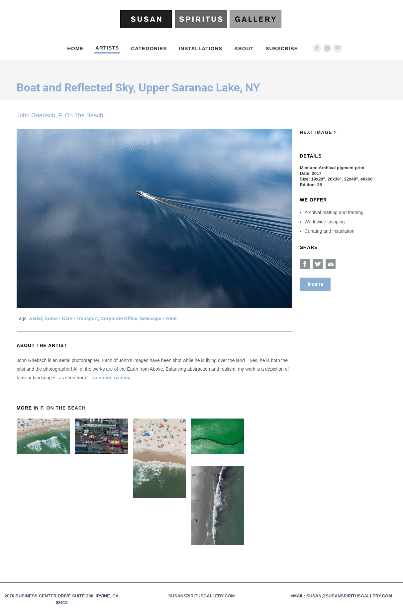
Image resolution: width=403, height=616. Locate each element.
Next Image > (318, 132)
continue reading (112, 377)
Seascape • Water (159, 318)
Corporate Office (119, 318)
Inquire (315, 284)
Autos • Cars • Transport (71, 318)
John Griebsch (36, 115)
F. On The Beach (80, 115)
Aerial (35, 318)
